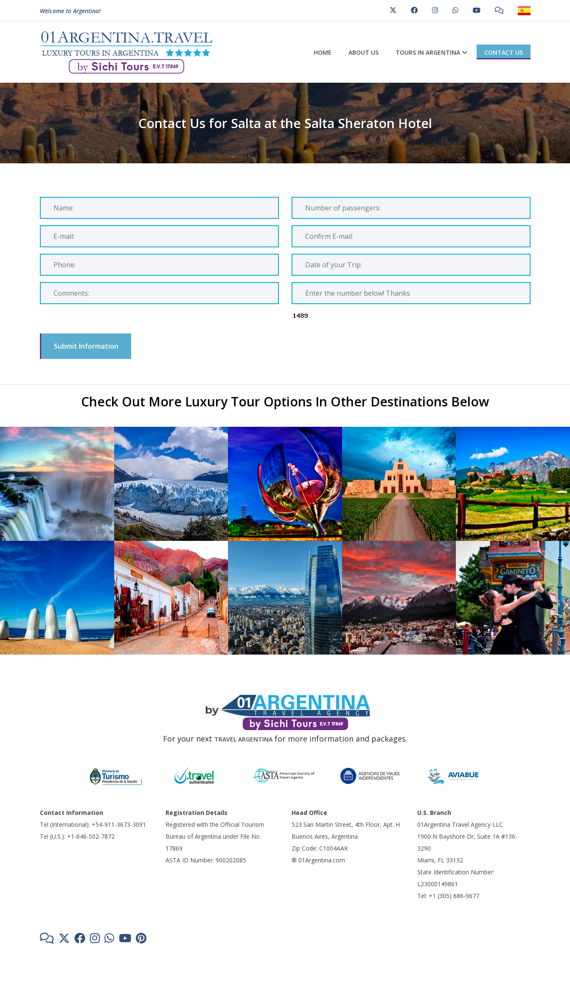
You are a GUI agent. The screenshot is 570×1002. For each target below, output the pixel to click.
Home (322, 52)
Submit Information (86, 346)
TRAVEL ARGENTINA (243, 739)
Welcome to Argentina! (70, 12)
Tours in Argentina (428, 52)
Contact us (503, 52)
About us (363, 52)
